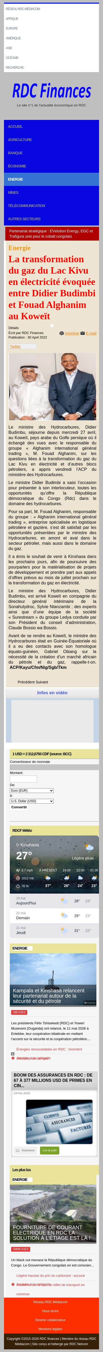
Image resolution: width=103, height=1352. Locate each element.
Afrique (12, 19)
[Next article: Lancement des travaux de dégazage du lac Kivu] (42, 682)
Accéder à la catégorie (33, 1058)
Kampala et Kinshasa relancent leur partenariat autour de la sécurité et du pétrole (48, 996)
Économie (17, 166)
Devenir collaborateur (50, 1320)
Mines (13, 192)
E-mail (91, 333)
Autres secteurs (24, 219)
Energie (15, 179)
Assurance (28, 1150)
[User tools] (51, 325)
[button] (23, 878)
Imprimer (72, 333)
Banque (15, 153)
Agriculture (20, 140)
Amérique (13, 38)
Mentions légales (50, 1329)
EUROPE (12, 28)
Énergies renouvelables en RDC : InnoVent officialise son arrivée (49, 1053)
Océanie (12, 58)
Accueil (15, 126)
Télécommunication (26, 206)
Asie (9, 48)
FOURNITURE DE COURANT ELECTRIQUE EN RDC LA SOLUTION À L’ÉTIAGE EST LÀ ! (51, 1232)
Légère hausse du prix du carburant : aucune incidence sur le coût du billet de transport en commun (50, 1285)
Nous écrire (50, 1311)
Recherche (15, 67)
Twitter (15, 346)
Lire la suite (50, 1150)
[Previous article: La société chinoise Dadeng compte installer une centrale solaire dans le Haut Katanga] (26, 682)
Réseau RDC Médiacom (23, 9)
